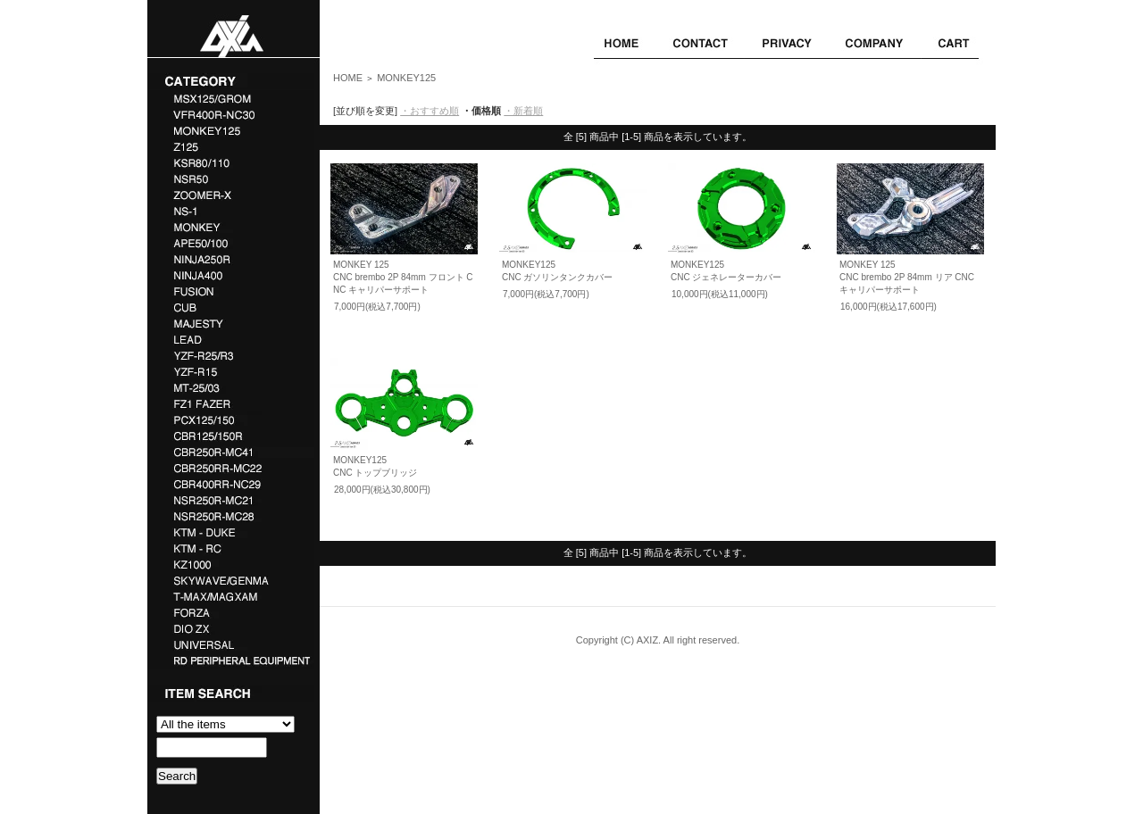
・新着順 (523, 110)
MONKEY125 (406, 77)
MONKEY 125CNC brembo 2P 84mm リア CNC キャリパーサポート (906, 277)
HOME (348, 77)
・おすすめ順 (429, 110)
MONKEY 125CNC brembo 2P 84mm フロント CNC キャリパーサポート (403, 277)
